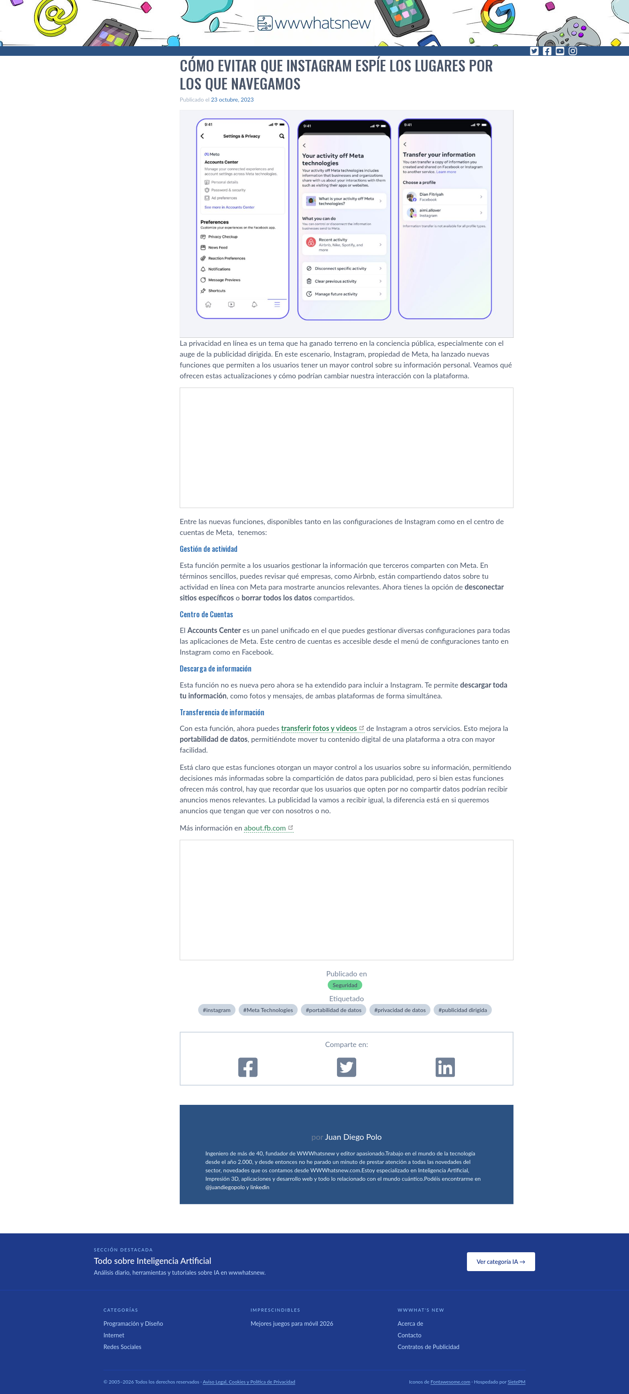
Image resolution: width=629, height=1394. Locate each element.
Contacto (409, 1335)
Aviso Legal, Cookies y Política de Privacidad (249, 1382)
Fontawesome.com (450, 1382)
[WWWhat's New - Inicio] (314, 23)
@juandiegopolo (225, 1187)
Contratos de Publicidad (428, 1346)
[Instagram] (573, 51)
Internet (113, 1335)
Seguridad (345, 985)
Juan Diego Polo (353, 1136)
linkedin (260, 1187)
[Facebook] (547, 51)
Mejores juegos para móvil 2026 (292, 1323)
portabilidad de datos (335, 1009)
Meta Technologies (270, 1009)
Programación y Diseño (133, 1323)
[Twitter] (534, 51)
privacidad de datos (401, 1009)
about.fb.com (265, 827)
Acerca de (410, 1323)
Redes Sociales (122, 1346)
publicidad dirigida (464, 1009)
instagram (218, 1009)
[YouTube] (560, 51)
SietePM (517, 1382)
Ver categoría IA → (501, 1261)
